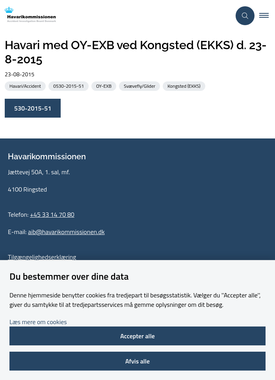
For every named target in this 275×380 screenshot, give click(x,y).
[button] (267, 16)
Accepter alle (137, 336)
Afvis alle (137, 361)
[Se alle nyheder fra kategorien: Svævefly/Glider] (140, 85)
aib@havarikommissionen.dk (66, 231)
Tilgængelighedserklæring (42, 257)
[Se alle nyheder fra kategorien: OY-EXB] (104, 85)
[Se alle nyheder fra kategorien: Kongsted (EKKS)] (185, 85)
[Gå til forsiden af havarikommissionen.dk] (28, 16)
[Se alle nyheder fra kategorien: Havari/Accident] (26, 85)
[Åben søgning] (245, 15)
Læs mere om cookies (38, 322)
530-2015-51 (32, 108)
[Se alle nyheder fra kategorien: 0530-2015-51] (69, 85)
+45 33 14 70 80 (52, 214)
